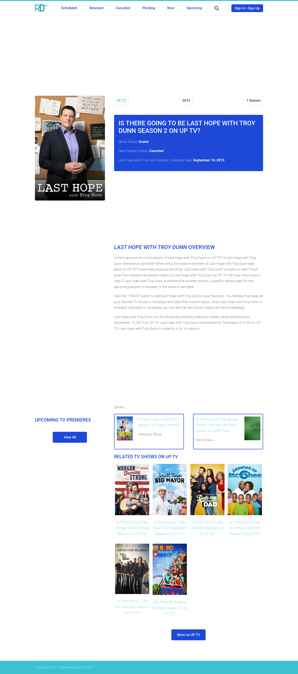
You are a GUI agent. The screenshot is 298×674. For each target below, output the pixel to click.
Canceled (123, 8)
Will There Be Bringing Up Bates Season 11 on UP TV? (169, 608)
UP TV (121, 100)
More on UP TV (188, 635)
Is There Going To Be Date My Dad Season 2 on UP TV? (207, 528)
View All (70, 437)
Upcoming (194, 8)
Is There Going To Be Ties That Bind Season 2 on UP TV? (132, 607)
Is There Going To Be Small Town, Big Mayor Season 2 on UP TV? (170, 528)
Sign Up (254, 8)
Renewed (96, 8)
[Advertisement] (149, 52)
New (170, 8)
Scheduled (69, 8)
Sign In (240, 8)
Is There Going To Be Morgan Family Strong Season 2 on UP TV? (132, 528)
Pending (148, 8)
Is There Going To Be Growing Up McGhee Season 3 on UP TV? (245, 528)
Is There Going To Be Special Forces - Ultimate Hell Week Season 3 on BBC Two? (217, 425)
